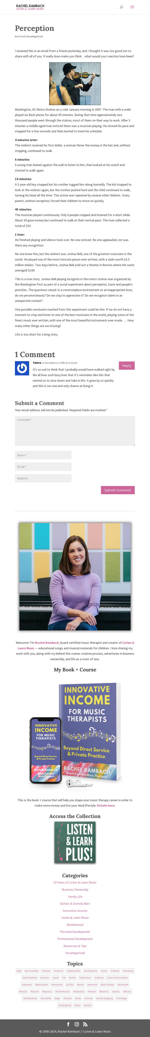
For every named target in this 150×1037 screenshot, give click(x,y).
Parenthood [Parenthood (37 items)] (123, 984)
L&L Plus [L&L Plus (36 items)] (70, 984)
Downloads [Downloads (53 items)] (128, 971)
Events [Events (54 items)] (56, 977)
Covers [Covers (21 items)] (104, 971)
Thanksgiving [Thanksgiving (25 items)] (64, 1005)
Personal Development (75, 932)
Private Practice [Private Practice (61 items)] (63, 991)
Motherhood (75, 925)
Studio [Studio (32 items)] (78, 998)
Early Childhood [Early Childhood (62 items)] (30, 977)
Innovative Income (75, 911)
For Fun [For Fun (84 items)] (72, 977)
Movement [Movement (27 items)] (92, 984)
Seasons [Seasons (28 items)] (116, 991)
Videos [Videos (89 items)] (77, 1005)
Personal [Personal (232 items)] (23, 991)
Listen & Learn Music (75, 918)
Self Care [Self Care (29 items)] (127, 991)
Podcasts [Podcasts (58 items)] (35, 991)
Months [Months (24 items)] (80, 984)
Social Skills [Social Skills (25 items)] (46, 998)
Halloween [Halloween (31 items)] (27, 984)
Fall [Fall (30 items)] (64, 977)
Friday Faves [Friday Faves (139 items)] (85, 977)
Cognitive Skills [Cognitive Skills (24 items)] (73, 971)
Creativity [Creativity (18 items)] (115, 971)
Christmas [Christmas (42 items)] (58, 971)
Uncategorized (75, 953)
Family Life (75, 897)
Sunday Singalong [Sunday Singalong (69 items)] (104, 998)
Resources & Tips (75, 946)
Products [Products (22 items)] (92, 991)
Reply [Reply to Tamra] (126, 365)
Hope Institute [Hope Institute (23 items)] (41, 984)
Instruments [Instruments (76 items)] (57, 984)
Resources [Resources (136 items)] (104, 991)
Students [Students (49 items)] (67, 998)
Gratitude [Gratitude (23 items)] (99, 977)
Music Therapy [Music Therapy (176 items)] (107, 984)
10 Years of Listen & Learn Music (75, 882)
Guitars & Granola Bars (75, 903)
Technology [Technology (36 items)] (121, 998)
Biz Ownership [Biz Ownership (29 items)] (31, 971)
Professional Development (75, 939)
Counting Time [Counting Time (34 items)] (90, 971)
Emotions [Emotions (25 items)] (45, 977)
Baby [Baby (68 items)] (19, 971)
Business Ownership (75, 889)
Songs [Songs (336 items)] (57, 998)
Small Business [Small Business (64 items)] (30, 998)
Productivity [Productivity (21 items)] (78, 991)
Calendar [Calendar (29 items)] (46, 971)
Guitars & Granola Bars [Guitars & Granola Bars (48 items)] (117, 977)
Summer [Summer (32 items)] (89, 998)
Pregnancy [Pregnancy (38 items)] (47, 991)
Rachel (21, 36)
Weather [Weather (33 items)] (88, 1005)
